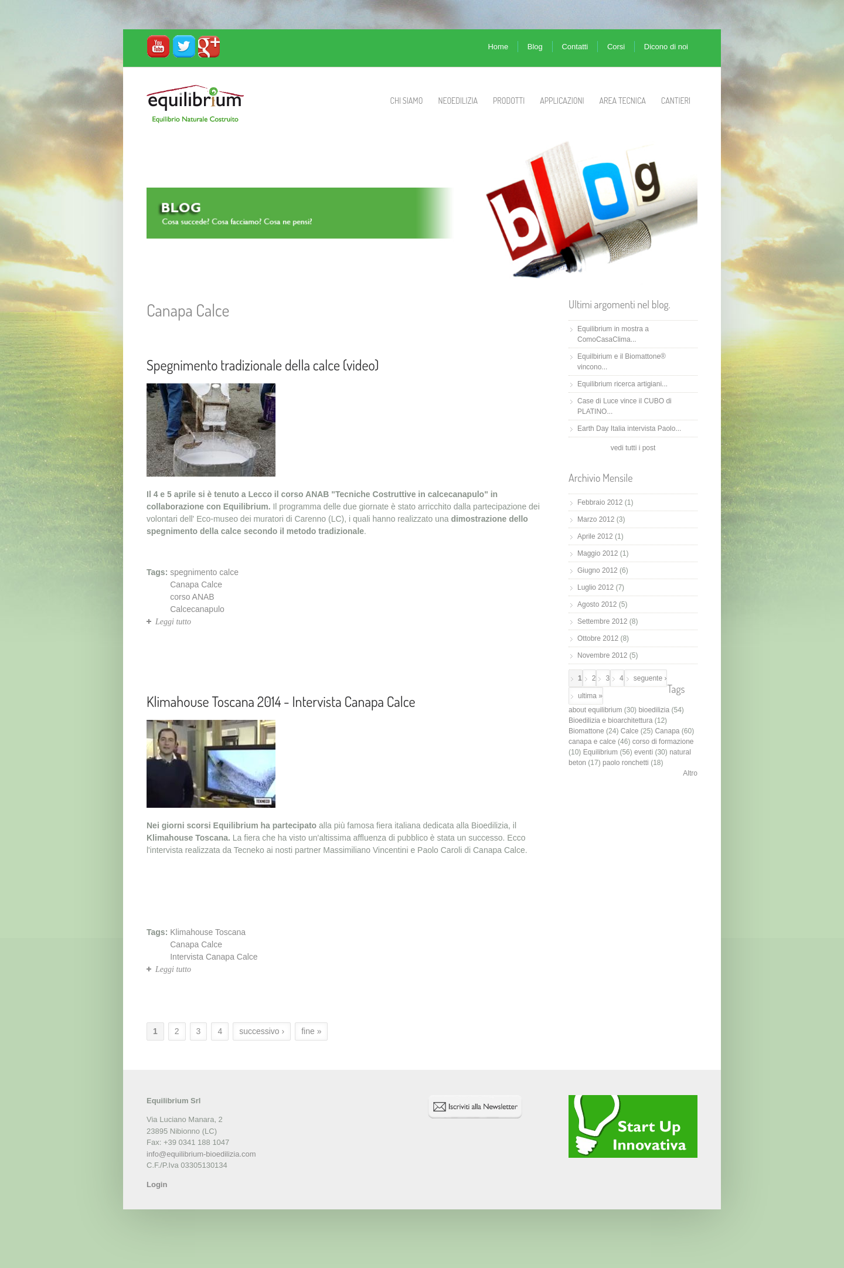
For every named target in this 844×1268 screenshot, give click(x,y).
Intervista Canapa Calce (213, 956)
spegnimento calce (204, 572)
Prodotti (509, 101)
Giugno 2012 (597, 570)
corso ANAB (192, 596)
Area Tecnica (623, 101)
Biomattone (586, 731)
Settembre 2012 (602, 621)
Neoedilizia (458, 101)
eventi (643, 752)
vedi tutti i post (633, 448)
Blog (535, 46)
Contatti (574, 46)
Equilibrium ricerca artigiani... (622, 384)
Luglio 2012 (595, 587)
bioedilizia (653, 710)
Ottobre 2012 (597, 638)
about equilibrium (595, 710)
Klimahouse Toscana (208, 932)
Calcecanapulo (197, 609)
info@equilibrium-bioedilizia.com (201, 1154)
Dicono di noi (666, 46)
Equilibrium (600, 752)
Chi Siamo (406, 101)
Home (498, 46)
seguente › (650, 678)
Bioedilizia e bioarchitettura (610, 720)
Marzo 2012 (595, 519)
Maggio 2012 (597, 553)
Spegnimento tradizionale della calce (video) (263, 365)
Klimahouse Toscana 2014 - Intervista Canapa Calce (281, 701)
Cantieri (675, 101)
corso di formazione (663, 741)
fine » (311, 1031)
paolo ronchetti (626, 763)
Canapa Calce (196, 584)
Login (157, 1184)
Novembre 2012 (602, 655)
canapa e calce (592, 741)
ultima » (590, 696)
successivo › (261, 1031)
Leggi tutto (173, 621)
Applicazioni (562, 101)
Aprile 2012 (595, 536)
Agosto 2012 (597, 604)
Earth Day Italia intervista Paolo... (629, 428)
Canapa (667, 731)
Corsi (616, 46)
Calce (630, 731)
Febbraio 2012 (599, 502)
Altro (690, 773)
